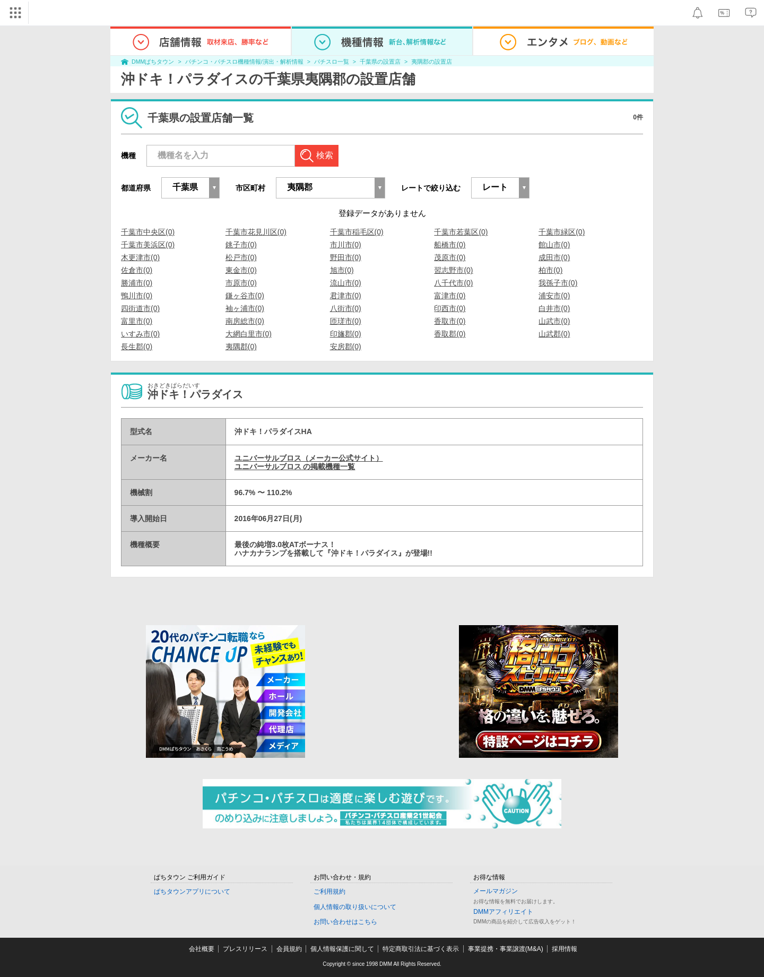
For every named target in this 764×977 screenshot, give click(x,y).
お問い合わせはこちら (345, 922)
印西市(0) (449, 308)
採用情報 (564, 949)
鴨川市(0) (136, 295)
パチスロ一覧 (331, 61)
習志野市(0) (453, 270)
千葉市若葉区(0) (461, 232)
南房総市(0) (244, 321)
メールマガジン (495, 891)
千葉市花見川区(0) (255, 232)
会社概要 (201, 949)
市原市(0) (241, 283)
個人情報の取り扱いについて (355, 907)
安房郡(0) (345, 346)
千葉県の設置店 (380, 61)
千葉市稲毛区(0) (357, 232)
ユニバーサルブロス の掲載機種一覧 (295, 466)
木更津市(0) (140, 257)
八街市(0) (345, 308)
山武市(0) (554, 321)
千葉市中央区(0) (148, 232)
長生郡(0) (136, 346)
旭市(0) (342, 270)
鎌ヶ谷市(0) (244, 295)
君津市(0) (345, 295)
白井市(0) (554, 308)
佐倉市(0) (136, 270)
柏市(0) (550, 270)
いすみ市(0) (140, 334)
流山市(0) (345, 283)
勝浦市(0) (136, 283)
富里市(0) (136, 321)
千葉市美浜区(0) (148, 244)
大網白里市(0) (248, 334)
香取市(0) (449, 321)
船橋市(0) (449, 244)
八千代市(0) (453, 283)
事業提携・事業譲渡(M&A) (505, 949)
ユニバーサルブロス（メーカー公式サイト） (309, 458)
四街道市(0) (140, 308)
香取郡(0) (449, 334)
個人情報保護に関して (342, 949)
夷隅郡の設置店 (431, 61)
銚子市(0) (241, 244)
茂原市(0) (449, 257)
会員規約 (289, 949)
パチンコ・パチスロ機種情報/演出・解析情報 (244, 61)
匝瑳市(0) (345, 321)
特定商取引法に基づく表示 (421, 949)
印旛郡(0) (345, 334)
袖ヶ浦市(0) (244, 308)
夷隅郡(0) (241, 346)
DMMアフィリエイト (503, 911)
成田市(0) (554, 257)
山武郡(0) (554, 334)
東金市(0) (241, 270)
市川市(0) (345, 244)
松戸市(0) (241, 257)
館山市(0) (554, 244)
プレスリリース (245, 949)
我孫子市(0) (558, 283)
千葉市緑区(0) (562, 232)
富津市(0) (449, 295)
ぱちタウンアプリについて (192, 891)
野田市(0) (345, 257)
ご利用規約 (329, 891)
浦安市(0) (554, 295)
